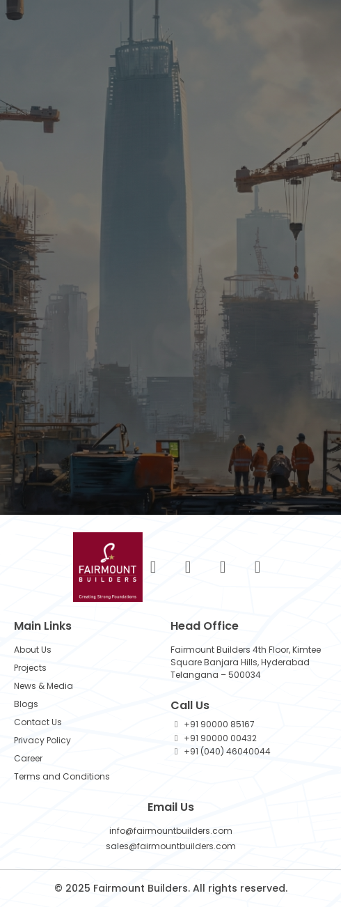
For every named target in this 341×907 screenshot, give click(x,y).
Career (28, 758)
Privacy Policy (42, 740)
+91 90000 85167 (219, 724)
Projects (30, 668)
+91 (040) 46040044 (227, 751)
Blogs (26, 704)
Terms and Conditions (62, 776)
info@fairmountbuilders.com (170, 831)
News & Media (43, 686)
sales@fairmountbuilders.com (171, 846)
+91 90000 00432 (220, 738)
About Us (32, 650)
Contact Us (38, 722)
